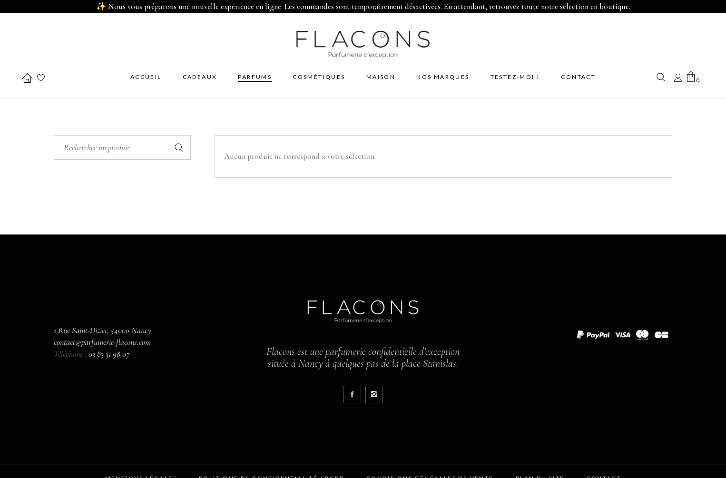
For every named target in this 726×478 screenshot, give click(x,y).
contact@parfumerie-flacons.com (102, 337)
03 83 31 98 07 (108, 349)
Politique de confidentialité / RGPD (271, 473)
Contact (604, 473)
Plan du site (540, 473)
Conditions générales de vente (430, 473)
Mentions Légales (141, 473)
